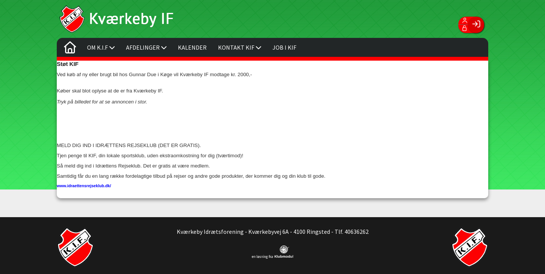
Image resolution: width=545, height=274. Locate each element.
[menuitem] (70, 49)
